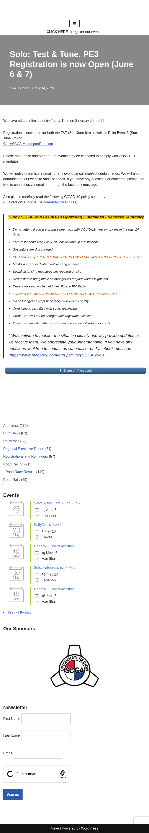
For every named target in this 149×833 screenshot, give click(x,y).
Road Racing (13, 464)
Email (7, 753)
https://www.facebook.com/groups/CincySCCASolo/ (56, 355)
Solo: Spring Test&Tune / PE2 (57, 503)
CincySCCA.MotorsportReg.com (28, 144)
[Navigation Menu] (74, 23)
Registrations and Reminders (25, 456)
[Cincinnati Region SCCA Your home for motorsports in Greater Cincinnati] (74, 9)
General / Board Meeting (54, 546)
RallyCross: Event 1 (49, 525)
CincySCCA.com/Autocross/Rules (50, 202)
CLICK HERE (57, 32)
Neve (55, 828)
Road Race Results (20, 472)
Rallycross (11, 441)
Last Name (11, 736)
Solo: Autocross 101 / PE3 (54, 568)
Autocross (11, 425)
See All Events (19, 613)
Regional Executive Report (23, 449)
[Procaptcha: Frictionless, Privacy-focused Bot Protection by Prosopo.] (62, 774)
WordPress (89, 828)
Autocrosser (22, 88)
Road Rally (11, 480)
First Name (11, 719)
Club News (11, 433)
